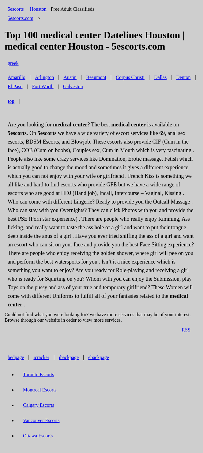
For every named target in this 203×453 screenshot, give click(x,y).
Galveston (73, 86)
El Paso (15, 86)
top (11, 101)
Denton (183, 77)
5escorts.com (20, 18)
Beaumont (96, 77)
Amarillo (16, 77)
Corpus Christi (130, 77)
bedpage (16, 357)
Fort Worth (43, 86)
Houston (38, 9)
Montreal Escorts (40, 389)
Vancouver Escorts (41, 420)
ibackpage (69, 357)
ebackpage (98, 357)
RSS (186, 329)
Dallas (160, 77)
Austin (70, 77)
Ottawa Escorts (38, 435)
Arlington (44, 77)
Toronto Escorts (38, 374)
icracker (42, 357)
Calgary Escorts (38, 405)
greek (13, 63)
